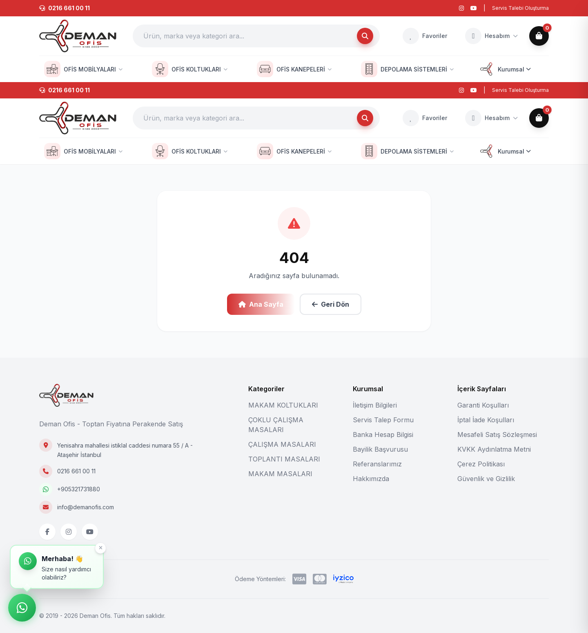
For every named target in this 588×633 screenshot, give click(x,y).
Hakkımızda (371, 479)
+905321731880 (78, 489)
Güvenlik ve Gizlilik (486, 479)
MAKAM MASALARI (280, 474)
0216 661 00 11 (76, 471)
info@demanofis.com (85, 507)
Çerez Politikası (481, 464)
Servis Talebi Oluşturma (520, 8)
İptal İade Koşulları (485, 420)
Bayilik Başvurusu (380, 449)
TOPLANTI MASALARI (284, 459)
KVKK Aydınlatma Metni (494, 449)
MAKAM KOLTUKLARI (283, 405)
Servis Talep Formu (383, 420)
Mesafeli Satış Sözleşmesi (497, 434)
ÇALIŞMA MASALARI (282, 444)
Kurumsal (504, 69)
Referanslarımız (377, 464)
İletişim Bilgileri (375, 405)
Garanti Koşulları (483, 405)
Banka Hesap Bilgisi (383, 434)
